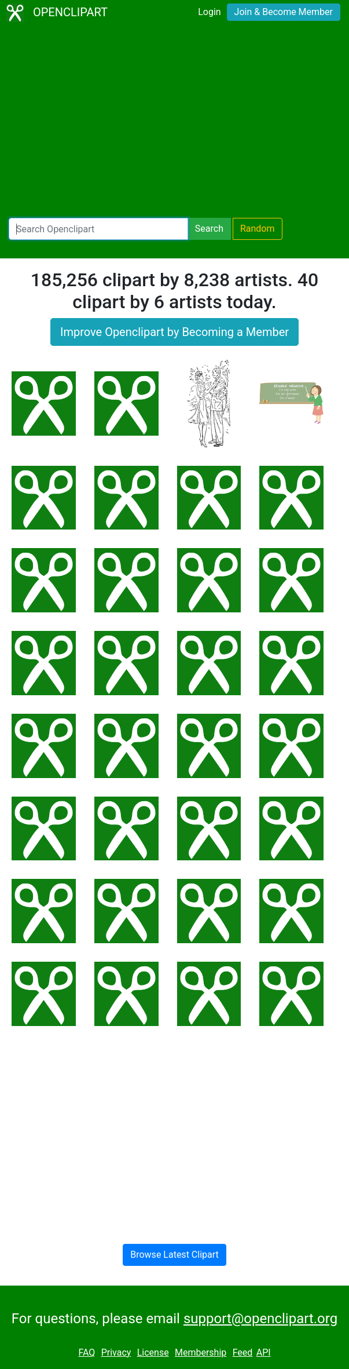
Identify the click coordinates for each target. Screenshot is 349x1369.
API (263, 1352)
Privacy (116, 1352)
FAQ (86, 1352)
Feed (243, 1352)
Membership (200, 1352)
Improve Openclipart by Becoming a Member (174, 332)
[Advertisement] (174, 122)
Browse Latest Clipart (174, 1254)
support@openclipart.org (260, 1318)
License (153, 1352)
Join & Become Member (283, 11)
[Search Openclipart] (98, 229)
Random (257, 228)
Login (209, 11)
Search (209, 228)
